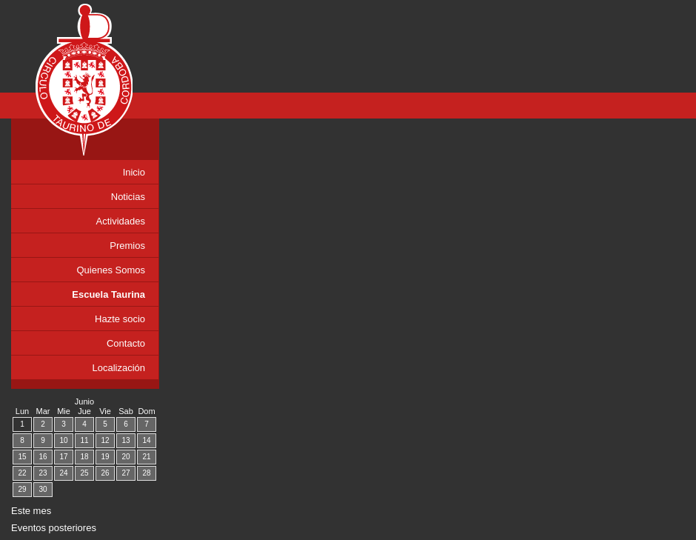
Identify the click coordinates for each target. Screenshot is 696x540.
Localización (118, 367)
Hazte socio (120, 318)
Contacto (126, 343)
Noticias (128, 196)
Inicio (134, 172)
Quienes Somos (111, 270)
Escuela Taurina (108, 294)
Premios (127, 245)
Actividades (120, 221)
